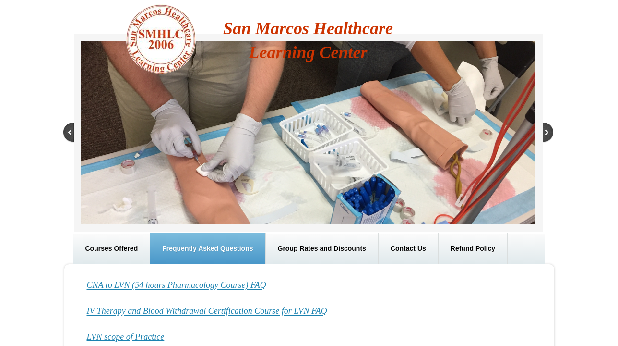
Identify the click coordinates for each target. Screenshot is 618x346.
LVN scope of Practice (126, 337)
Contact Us (408, 248)
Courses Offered (111, 248)
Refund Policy (473, 248)
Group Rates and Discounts (322, 248)
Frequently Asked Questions (207, 248)
